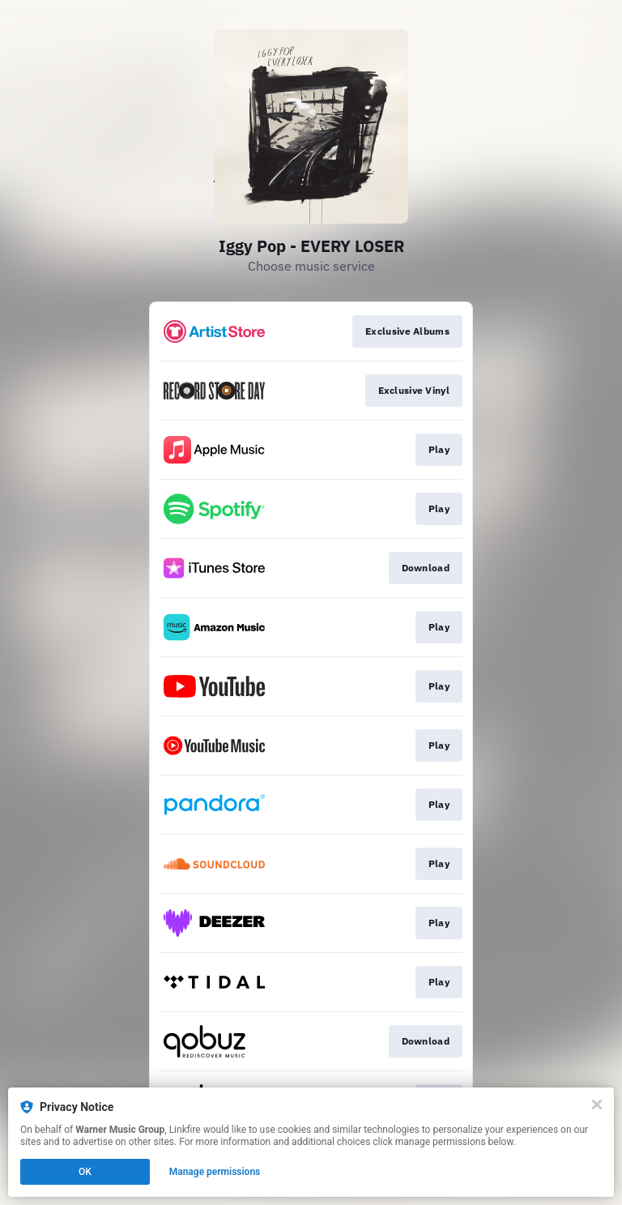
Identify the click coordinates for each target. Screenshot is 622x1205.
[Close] (597, 1104)
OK (85, 1171)
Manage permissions (215, 1171)
